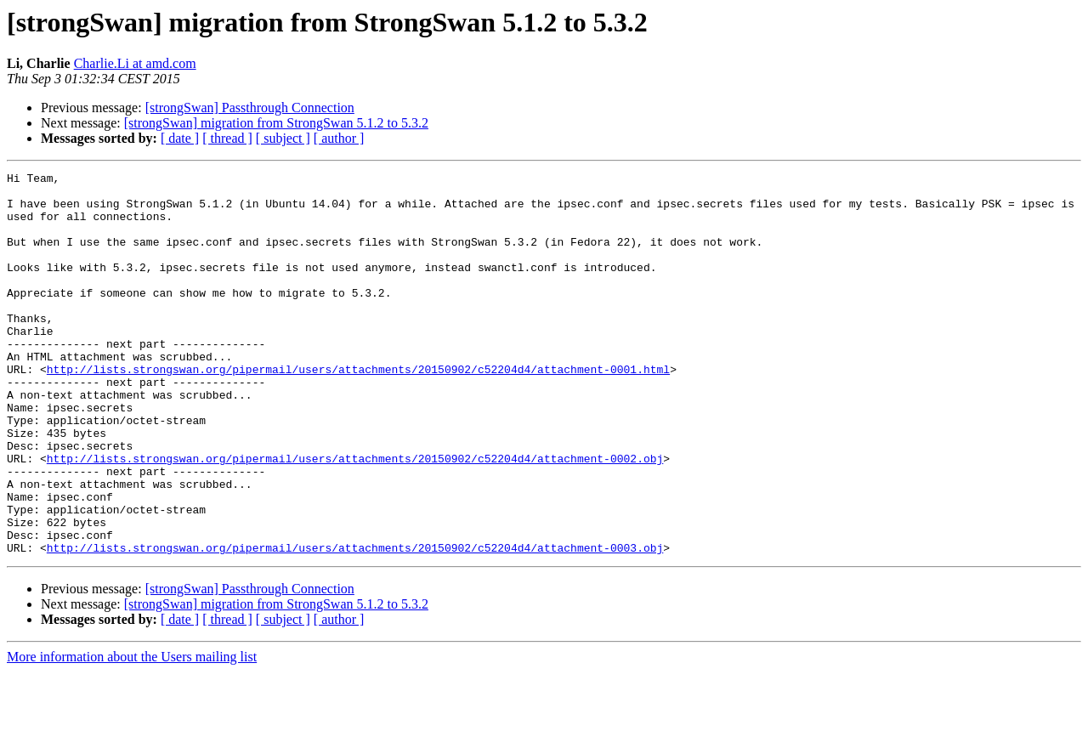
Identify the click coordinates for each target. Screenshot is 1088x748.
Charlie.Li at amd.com (135, 63)
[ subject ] (283, 138)
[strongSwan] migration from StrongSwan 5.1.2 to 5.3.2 (276, 123)
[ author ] (339, 138)
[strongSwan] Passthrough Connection (249, 107)
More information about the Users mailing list (132, 733)
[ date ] (180, 138)
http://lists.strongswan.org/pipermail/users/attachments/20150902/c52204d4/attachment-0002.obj (355, 516)
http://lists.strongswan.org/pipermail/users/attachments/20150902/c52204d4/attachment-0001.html (358, 409)
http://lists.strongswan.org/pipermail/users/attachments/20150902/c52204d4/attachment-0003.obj (355, 624)
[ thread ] (227, 138)
